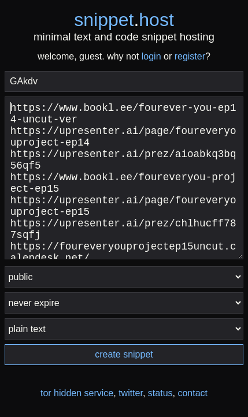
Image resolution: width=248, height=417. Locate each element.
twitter (131, 393)
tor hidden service (76, 393)
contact (192, 393)
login (151, 56)
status (160, 393)
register (190, 56)
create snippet (124, 354)
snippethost (124, 19)
